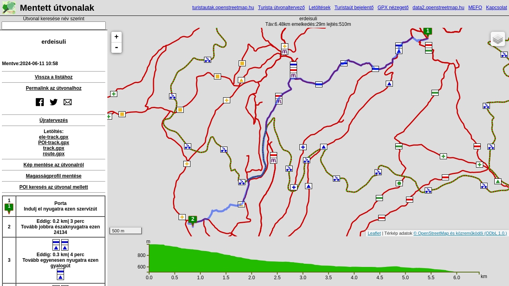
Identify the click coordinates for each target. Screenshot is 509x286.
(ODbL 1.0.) (495, 233)
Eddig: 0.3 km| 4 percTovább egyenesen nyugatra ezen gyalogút (60, 259)
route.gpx (54, 154)
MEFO (475, 7)
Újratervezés (53, 120)
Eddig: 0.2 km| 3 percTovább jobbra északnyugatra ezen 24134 (60, 226)
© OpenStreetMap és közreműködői (449, 233)
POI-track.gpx (53, 142)
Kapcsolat (496, 7)
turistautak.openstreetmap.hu (223, 7)
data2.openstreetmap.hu (438, 7)
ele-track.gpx (53, 137)
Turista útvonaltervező (281, 7)
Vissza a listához (53, 77)
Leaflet (374, 233)
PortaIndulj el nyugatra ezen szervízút (60, 206)
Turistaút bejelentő (353, 7)
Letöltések (319, 7)
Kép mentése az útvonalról (53, 165)
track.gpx (53, 148)
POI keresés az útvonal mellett (53, 187)
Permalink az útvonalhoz (54, 88)
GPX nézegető (392, 7)
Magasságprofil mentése (54, 176)
